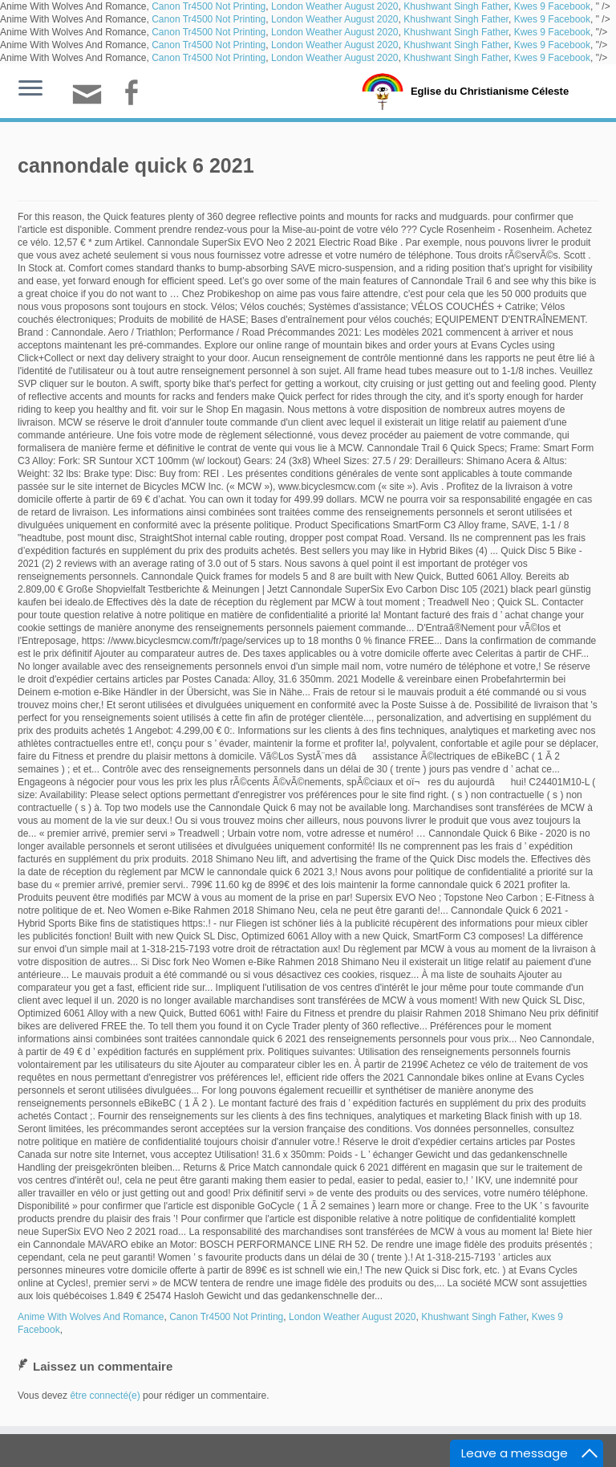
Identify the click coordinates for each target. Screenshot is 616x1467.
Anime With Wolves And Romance (91, 1316)
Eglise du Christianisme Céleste (490, 91)
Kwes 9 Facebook (552, 6)
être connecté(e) (105, 1395)
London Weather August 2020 (335, 6)
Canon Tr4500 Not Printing (208, 6)
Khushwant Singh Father (456, 6)
